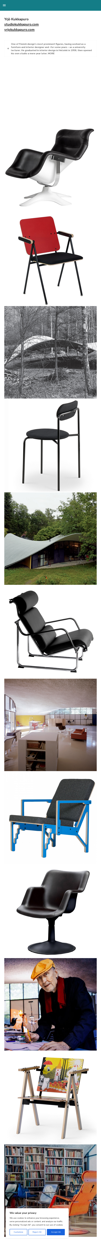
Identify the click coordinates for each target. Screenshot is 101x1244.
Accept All (56, 1232)
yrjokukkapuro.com (19, 29)
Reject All (37, 1232)
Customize (18, 1232)
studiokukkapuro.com (21, 24)
